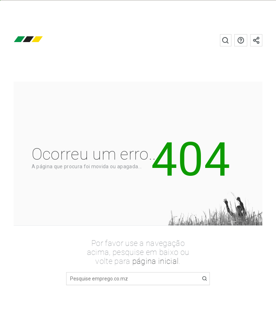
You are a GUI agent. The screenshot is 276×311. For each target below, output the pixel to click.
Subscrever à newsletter (256, 40)
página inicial (155, 261)
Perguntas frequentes (240, 40)
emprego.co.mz (39, 40)
